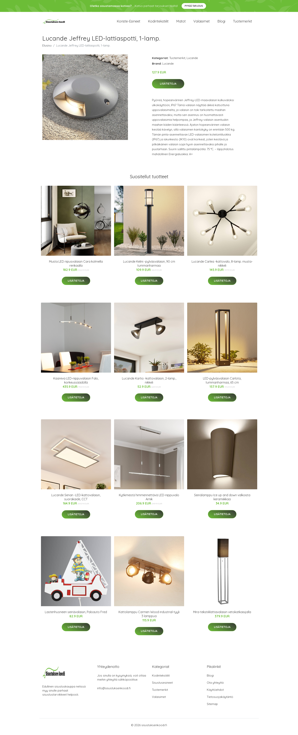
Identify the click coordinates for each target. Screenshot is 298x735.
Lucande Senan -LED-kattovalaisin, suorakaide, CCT (75, 500)
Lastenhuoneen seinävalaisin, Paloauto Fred (76, 615)
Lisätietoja (168, 87)
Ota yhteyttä (215, 686)
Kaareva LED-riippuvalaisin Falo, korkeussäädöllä (75, 384)
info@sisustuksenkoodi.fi (114, 691)
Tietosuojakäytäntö (220, 700)
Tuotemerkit (242, 23)
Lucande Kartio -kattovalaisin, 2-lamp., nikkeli (149, 384)
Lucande (192, 61)
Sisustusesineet (162, 686)
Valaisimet (201, 23)
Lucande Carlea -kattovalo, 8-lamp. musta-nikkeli (222, 267)
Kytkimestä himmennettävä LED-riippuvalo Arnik (149, 500)
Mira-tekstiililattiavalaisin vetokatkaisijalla (222, 615)
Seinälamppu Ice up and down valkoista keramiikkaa (222, 500)
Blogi (221, 23)
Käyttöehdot (215, 693)
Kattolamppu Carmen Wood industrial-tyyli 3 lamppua (149, 617)
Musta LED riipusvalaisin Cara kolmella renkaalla (76, 267)
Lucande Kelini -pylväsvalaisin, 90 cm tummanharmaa (149, 267)
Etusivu (47, 49)
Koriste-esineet (128, 23)
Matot (181, 23)
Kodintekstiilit (158, 23)
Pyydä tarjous (194, 5)
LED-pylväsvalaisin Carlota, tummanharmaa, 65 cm (222, 384)
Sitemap (212, 707)
